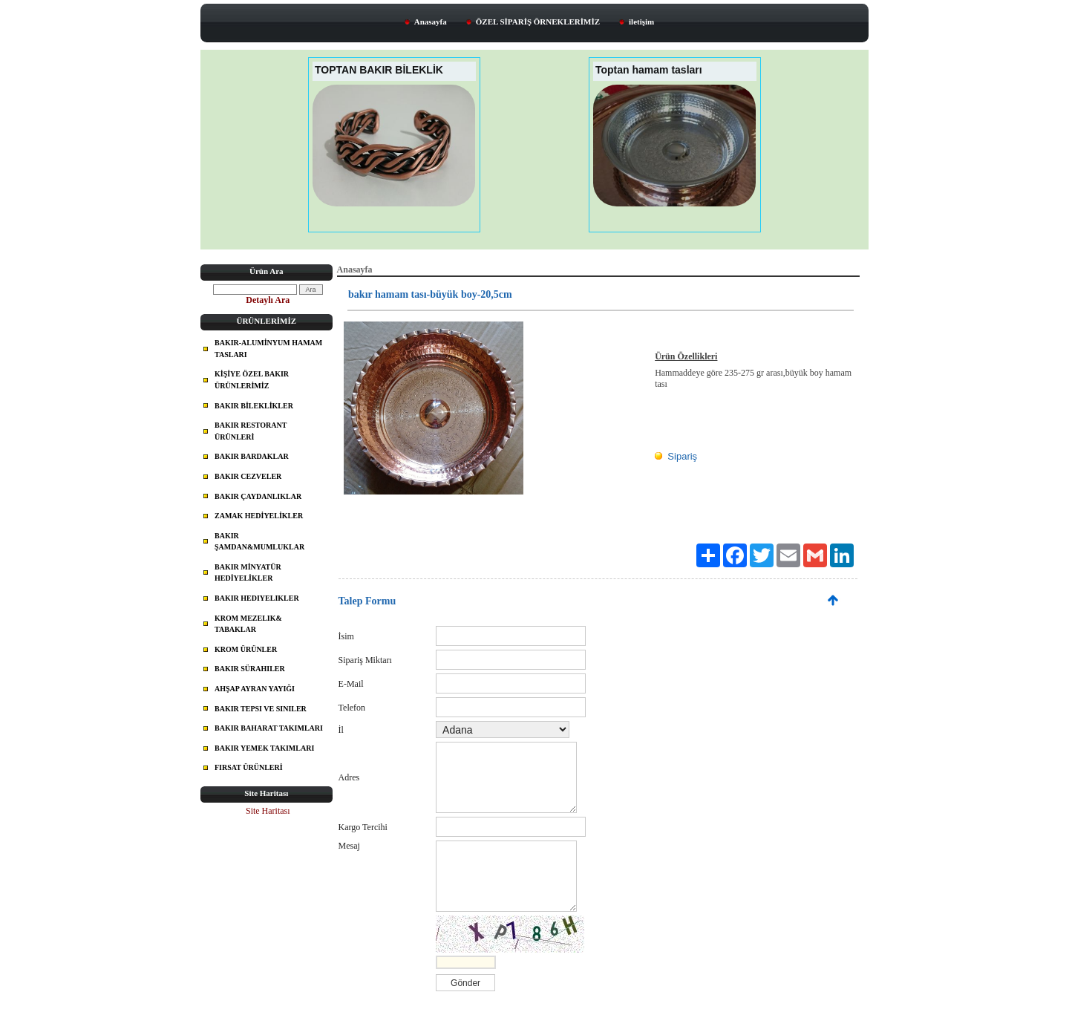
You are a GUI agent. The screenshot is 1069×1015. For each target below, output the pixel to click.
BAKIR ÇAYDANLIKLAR (258, 496)
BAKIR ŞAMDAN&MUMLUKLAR (259, 542)
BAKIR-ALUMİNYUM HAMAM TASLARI (268, 349)
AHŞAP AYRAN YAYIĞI (255, 689)
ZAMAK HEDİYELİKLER (259, 516)
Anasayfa (430, 21)
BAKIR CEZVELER (248, 476)
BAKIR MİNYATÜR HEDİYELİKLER (248, 573)
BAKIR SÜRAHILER (250, 669)
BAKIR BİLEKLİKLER (254, 406)
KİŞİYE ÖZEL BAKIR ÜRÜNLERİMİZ (252, 380)
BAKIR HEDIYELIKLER (257, 598)
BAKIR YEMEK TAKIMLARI (264, 748)
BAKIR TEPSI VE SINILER (261, 709)
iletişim (641, 21)
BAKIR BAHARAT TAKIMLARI (269, 728)
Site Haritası (268, 811)
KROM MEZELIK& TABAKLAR (248, 624)
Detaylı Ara (268, 300)
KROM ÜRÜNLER (246, 649)
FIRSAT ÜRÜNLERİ (249, 767)
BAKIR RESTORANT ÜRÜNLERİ (251, 431)
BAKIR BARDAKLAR (252, 456)
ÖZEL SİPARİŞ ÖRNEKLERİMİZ (538, 21)
